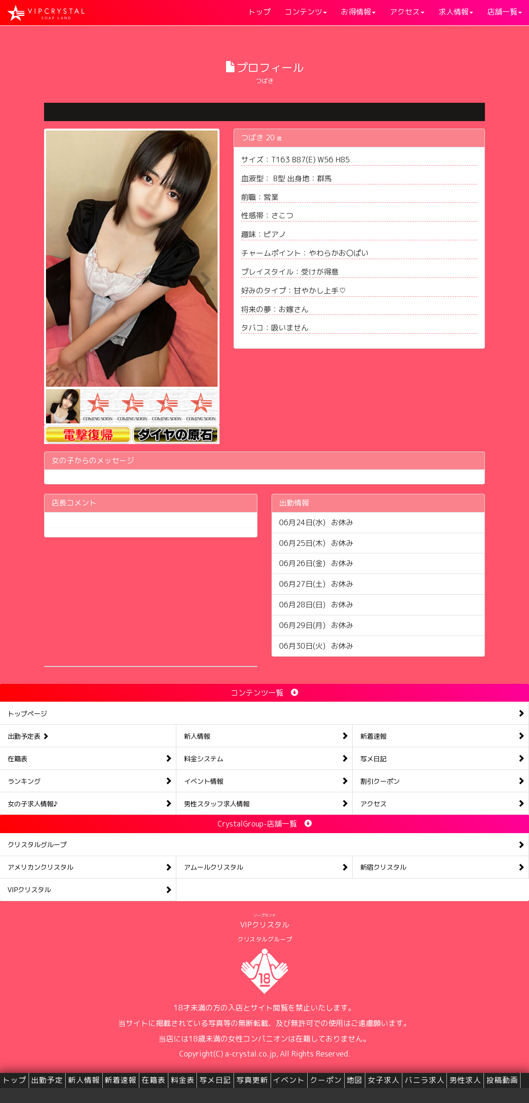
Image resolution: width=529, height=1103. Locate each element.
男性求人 (465, 1080)
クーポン (326, 1080)
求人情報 (455, 12)
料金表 (183, 1080)
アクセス (407, 12)
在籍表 (154, 1080)
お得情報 (358, 12)
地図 (355, 1080)
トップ (259, 12)
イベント (289, 1080)
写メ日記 (215, 1080)
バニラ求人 (425, 1080)
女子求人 (384, 1080)
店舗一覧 (504, 12)
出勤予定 (47, 1080)
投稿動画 (502, 1080)
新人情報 (84, 1080)
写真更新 (252, 1080)
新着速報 (120, 1080)
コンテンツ (306, 12)
